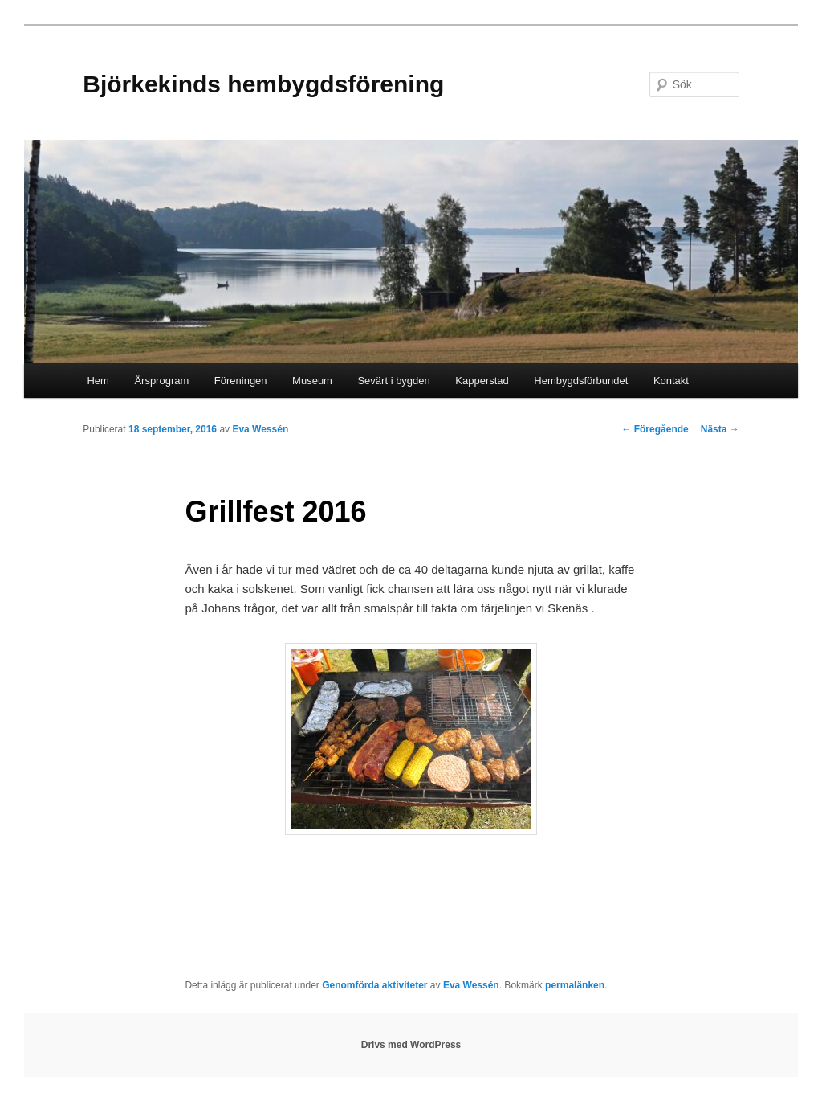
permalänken (574, 985)
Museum (312, 381)
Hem (97, 381)
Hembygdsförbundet (581, 381)
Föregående (654, 429)
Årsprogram (161, 381)
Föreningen (240, 381)
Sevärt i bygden (393, 381)
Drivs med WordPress (411, 1044)
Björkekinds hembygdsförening (263, 84)
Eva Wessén (260, 429)
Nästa (720, 429)
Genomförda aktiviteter (374, 985)
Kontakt (671, 381)
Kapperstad (482, 381)
